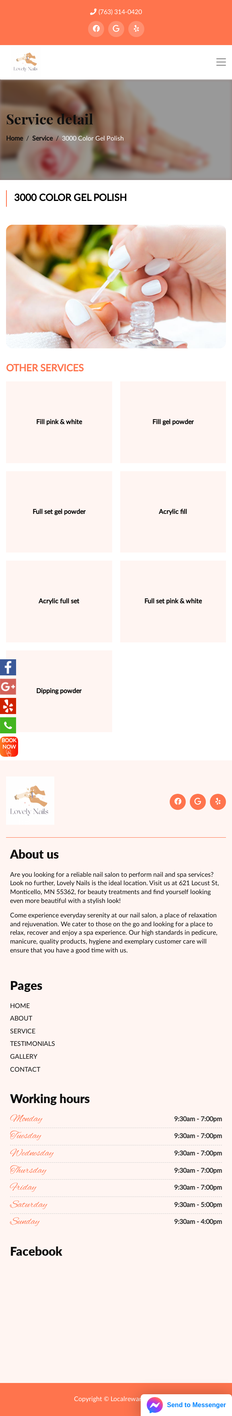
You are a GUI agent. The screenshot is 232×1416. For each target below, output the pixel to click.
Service (42, 138)
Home (14, 138)
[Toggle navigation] (221, 62)
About (21, 1018)
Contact (25, 1069)
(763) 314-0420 (116, 11)
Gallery (23, 1057)
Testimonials (32, 1044)
